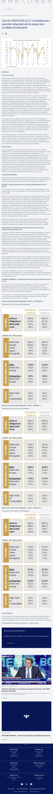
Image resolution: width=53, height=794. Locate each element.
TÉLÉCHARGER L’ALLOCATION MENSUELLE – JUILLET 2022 (20, 623)
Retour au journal (7, 9)
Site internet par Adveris (34, 791)
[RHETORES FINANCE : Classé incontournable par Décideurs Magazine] (26, 720)
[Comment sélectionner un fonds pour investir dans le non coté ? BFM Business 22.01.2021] (26, 677)
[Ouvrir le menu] (28, 3)
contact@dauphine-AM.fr (14, 769)
